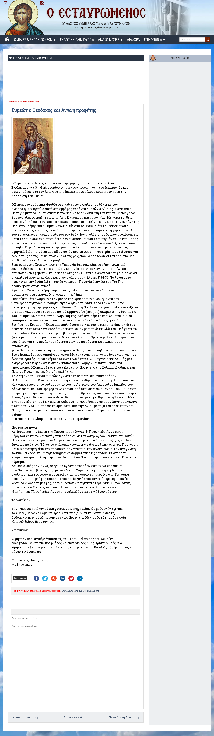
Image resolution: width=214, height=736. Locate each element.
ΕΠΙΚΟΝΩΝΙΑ (154, 40)
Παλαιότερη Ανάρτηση (124, 717)
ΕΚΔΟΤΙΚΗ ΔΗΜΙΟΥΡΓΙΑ (77, 40)
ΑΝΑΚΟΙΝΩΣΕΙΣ (110, 40)
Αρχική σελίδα (73, 717)
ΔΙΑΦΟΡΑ (133, 40)
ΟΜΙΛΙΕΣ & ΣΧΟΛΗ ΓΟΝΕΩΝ (35, 40)
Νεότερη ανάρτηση (25, 717)
